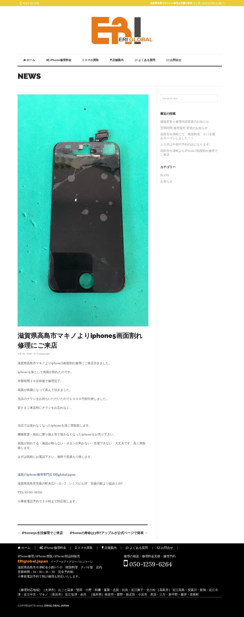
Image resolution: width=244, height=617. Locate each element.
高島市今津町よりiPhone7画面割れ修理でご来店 (189, 153)
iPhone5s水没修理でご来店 (40, 533)
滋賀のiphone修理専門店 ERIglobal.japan (46, 474)
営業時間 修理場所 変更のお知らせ (184, 128)
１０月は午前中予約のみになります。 (186, 144)
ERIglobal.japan (56, 605)
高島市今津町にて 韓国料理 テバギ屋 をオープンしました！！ (189, 136)
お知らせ (166, 181)
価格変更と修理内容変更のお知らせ (184, 122)
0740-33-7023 (31, 3)
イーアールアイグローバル (207, 3)
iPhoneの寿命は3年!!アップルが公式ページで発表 (109, 533)
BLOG (164, 175)
